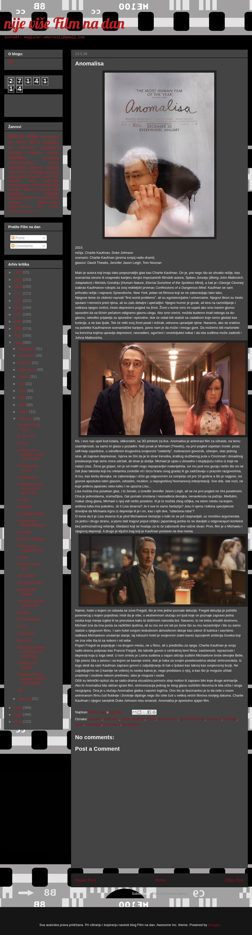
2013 (18, 721)
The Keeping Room (27, 468)
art (10, 142)
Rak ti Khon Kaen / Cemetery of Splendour (31, 651)
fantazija (52, 168)
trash (54, 162)
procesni (15, 189)
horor (21, 142)
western (14, 181)
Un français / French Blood (29, 548)
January (25, 699)
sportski (45, 189)
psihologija (93, 724)
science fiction (43, 152)
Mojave (23, 612)
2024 (18, 286)
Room (22, 443)
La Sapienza (27, 477)
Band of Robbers (30, 539)
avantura (52, 172)
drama (151, 719)
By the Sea (26, 436)
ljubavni (36, 168)
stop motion (111, 724)
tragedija (52, 193)
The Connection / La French (31, 603)
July (21, 384)
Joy (20, 690)
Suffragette (26, 633)
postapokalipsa (20, 198)
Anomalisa (25, 576)
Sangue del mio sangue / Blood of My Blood (31, 678)
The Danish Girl (29, 583)
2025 (18, 279)
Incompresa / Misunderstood (31, 523)
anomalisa (111, 719)
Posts (17, 238)
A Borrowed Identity (26, 591)
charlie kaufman (133, 719)
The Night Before (30, 514)
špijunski (30, 189)
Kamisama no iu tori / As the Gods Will (30, 488)
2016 (18, 342)
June (22, 391)
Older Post (234, 880)
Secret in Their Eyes (29, 427)
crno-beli (37, 185)
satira (12, 176)
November (26, 355)
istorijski (51, 157)
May (22, 398)
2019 (18, 321)
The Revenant (28, 619)
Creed (22, 557)
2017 (18, 335)
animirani (95, 719)
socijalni (51, 142)
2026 (18, 272)
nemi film (36, 211)
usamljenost (131, 724)
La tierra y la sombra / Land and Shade (30, 454)
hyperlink (51, 181)
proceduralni (18, 185)
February (25, 419)
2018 (18, 328)
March (23, 412)
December (26, 348)
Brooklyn (24, 640)
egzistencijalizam (192, 719)
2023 (18, 293)
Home (160, 880)
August (24, 376)
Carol (21, 626)
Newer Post (85, 880)
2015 (18, 708)
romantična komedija (25, 172)
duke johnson (168, 719)
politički (15, 152)
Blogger (213, 925)
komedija (230, 719)
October (25, 363)
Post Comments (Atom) (169, 893)
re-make (41, 198)
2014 (18, 714)
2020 (18, 314)
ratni (55, 176)
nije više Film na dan (64, 23)
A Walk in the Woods (27, 665)
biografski (17, 157)
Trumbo (23, 500)
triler (33, 136)
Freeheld (24, 507)
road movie (42, 176)
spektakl (24, 176)
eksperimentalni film (25, 206)
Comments (22, 246)
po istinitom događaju (33, 147)
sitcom (54, 206)
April (22, 405)
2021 (18, 307)
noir (32, 181)
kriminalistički (21, 162)
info (11, 62)
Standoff (24, 532)
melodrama (17, 168)
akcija (34, 142)
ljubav (79, 724)
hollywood (214, 719)
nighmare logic (18, 211)
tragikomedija (48, 202)
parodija (52, 185)
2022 (18, 300)
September (27, 370)
